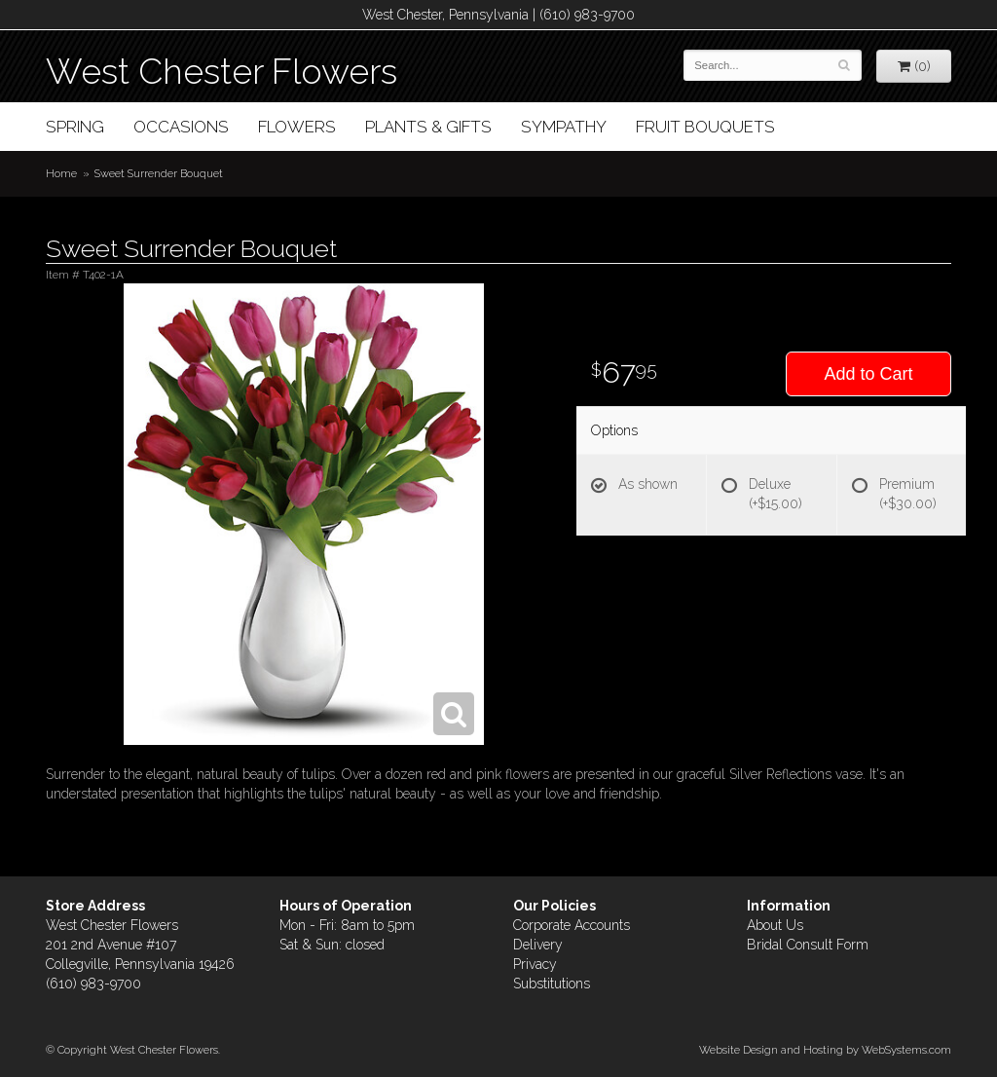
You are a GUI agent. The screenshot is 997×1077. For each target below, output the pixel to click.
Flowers (297, 126)
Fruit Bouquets (705, 126)
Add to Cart (868, 374)
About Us (775, 925)
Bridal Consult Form (807, 944)
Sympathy (564, 126)
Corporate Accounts (571, 925)
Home (61, 173)
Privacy (535, 964)
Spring (75, 126)
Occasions (181, 126)
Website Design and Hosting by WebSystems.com (825, 1050)
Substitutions (551, 983)
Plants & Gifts (428, 126)
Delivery (538, 944)
